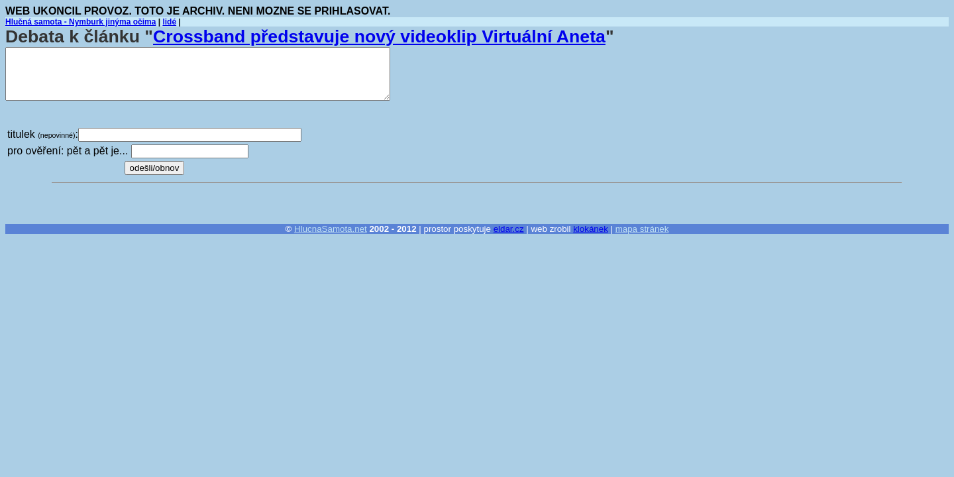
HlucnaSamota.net (330, 229)
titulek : (42, 134)
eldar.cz (509, 229)
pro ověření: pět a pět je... (67, 150)
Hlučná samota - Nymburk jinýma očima (80, 21)
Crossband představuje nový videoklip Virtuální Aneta (379, 36)
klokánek (590, 229)
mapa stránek (642, 229)
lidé (169, 21)
